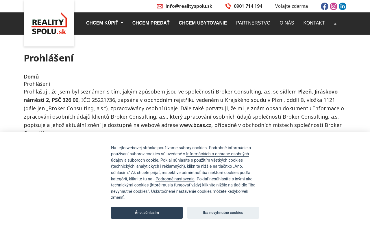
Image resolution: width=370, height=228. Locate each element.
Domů (31, 76)
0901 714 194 (248, 6)
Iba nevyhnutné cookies (223, 212)
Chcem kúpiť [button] (103, 22)
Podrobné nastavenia (175, 179)
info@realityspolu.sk (189, 6)
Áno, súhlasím (147, 212)
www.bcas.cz (195, 125)
